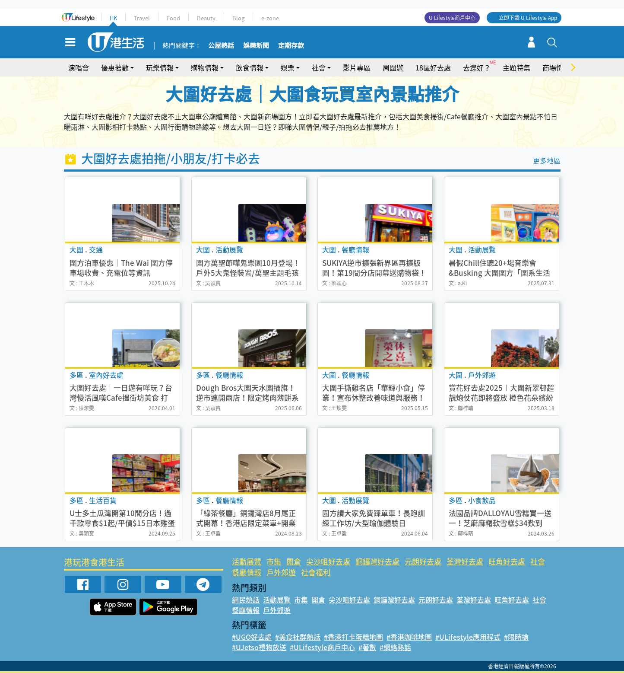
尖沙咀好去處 (328, 561)
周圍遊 (393, 67)
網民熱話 (246, 599)
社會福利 (315, 572)
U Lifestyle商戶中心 (452, 18)
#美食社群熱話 (297, 637)
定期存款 (291, 45)
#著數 (367, 647)
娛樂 (288, 67)
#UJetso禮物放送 (259, 647)
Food (173, 18)
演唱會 (78, 67)
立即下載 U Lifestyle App (528, 18)
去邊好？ (477, 67)
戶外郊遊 (281, 572)
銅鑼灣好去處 (377, 561)
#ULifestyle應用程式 (467, 637)
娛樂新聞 (256, 45)
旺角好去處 (506, 561)
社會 (319, 67)
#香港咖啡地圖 (409, 637)
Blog (238, 18)
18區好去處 (433, 67)
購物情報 (205, 67)
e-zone (270, 18)
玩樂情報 (160, 67)
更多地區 (547, 160)
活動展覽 (246, 561)
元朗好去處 (423, 561)
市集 (273, 561)
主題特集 (516, 67)
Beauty (206, 18)
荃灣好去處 (465, 561)
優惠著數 (115, 67)
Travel (142, 18)
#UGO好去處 (252, 637)
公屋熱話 (221, 45)
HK (113, 18)
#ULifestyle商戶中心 (322, 647)
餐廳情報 (246, 572)
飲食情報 (249, 67)
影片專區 (357, 67)
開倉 (293, 561)
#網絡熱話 (395, 647)
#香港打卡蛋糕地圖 (353, 637)
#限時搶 (516, 637)
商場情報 (556, 67)
